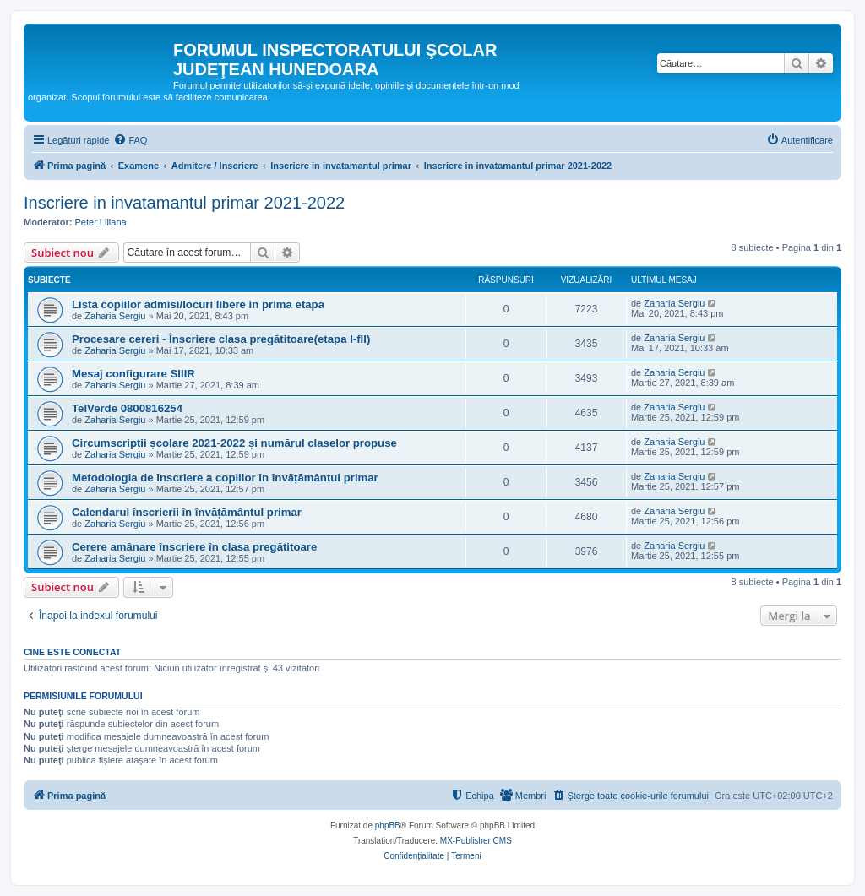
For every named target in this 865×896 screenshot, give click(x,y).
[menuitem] (130, 140)
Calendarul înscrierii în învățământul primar (187, 512)
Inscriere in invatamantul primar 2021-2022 (184, 202)
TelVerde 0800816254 (127, 408)
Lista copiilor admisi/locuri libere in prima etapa (198, 304)
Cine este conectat (72, 652)
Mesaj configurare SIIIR (133, 373)
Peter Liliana (101, 222)
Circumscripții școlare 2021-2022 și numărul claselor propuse (234, 443)
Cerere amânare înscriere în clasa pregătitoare (194, 546)
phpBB (387, 825)
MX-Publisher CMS (476, 840)
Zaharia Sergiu (114, 316)
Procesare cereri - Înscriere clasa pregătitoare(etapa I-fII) (221, 339)
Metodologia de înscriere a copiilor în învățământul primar (225, 477)
